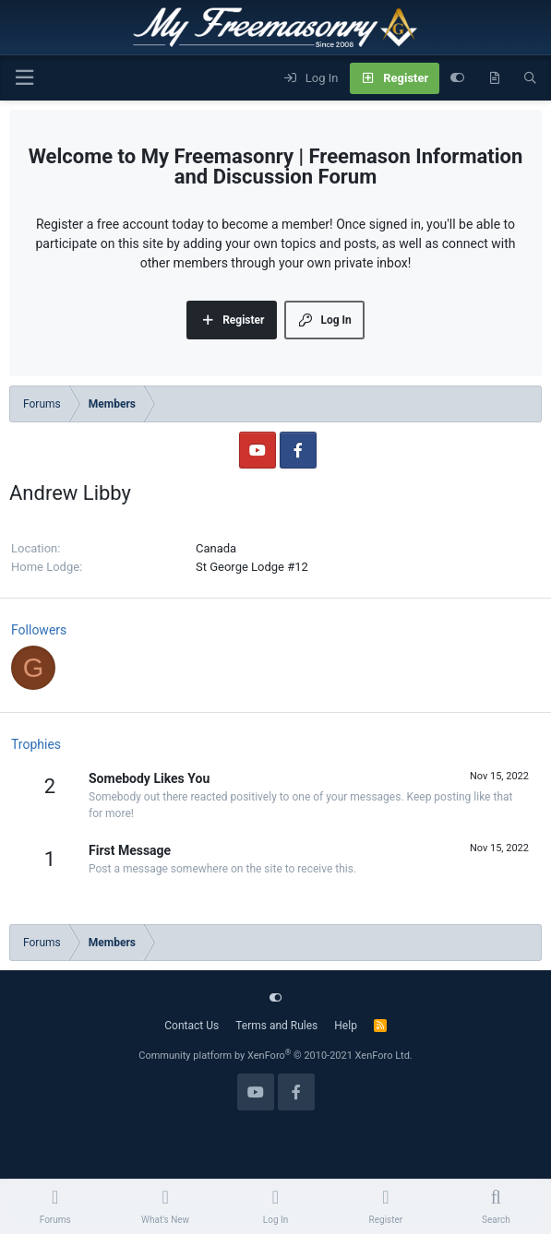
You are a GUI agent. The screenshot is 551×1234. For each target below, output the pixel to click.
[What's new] (494, 78)
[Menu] (24, 78)
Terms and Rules (276, 1025)
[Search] (530, 78)
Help (345, 1025)
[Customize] (457, 78)
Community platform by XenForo (275, 1056)
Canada (216, 548)
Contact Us (191, 1025)
